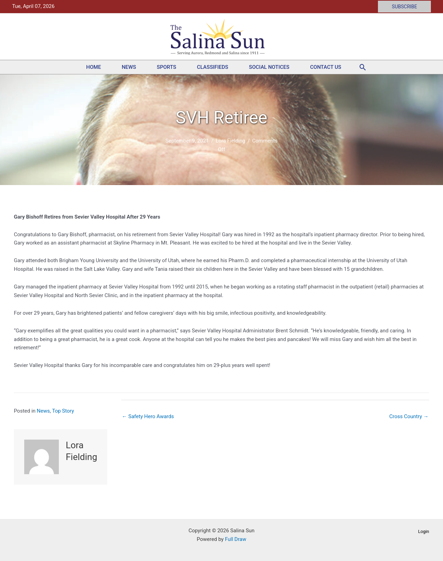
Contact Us (325, 67)
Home (93, 67)
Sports (166, 67)
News (129, 67)
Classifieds (212, 67)
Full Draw (235, 539)
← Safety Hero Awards (148, 416)
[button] (404, 6)
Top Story (63, 411)
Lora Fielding (230, 141)
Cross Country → (408, 416)
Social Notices (269, 67)
